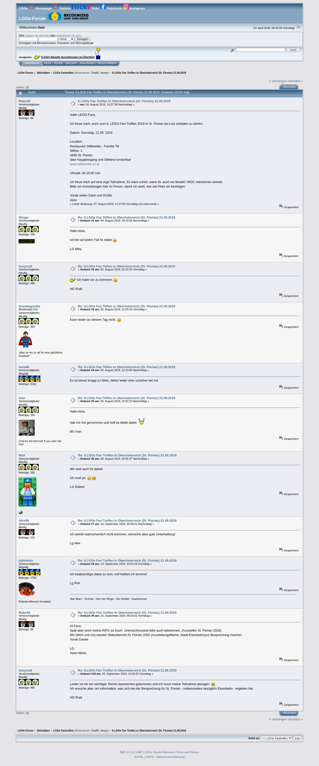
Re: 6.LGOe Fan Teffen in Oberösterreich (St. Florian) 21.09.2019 (126, 217)
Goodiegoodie (29, 306)
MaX (22, 455)
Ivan (22, 398)
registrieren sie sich (68, 35)
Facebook (111, 8)
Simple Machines (163, 752)
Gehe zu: (254, 738)
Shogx (23, 217)
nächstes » (295, 81)
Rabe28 (24, 101)
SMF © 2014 (144, 752)
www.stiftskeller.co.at (84, 164)
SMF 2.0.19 (127, 752)
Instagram (134, 8)
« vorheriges (278, 81)
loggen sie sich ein (37, 35)
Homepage (40, 8)
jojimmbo (26, 560)
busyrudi (25, 266)
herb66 (24, 367)
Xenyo (104, 72)
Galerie (62, 8)
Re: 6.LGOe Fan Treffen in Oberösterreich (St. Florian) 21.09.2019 (127, 455)
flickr (85, 8)
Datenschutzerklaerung (170, 756)
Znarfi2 (95, 72)
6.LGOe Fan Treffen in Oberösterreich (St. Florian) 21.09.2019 (124, 101)
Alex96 (24, 520)
